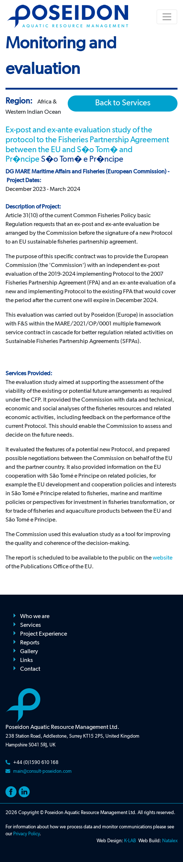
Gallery (29, 652)
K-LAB (130, 841)
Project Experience (43, 634)
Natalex (170, 841)
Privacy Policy (26, 834)
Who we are (34, 617)
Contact (30, 669)
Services (30, 625)
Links (26, 660)
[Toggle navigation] (167, 17)
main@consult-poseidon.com (42, 771)
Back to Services (122, 103)
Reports (30, 643)
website (162, 558)
